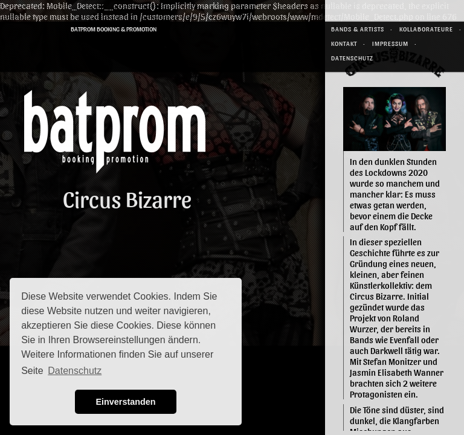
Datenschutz (352, 58)
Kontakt (344, 43)
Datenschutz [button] (75, 371)
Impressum (390, 43)
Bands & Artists (357, 29)
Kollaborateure (426, 29)
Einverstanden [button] (125, 402)
